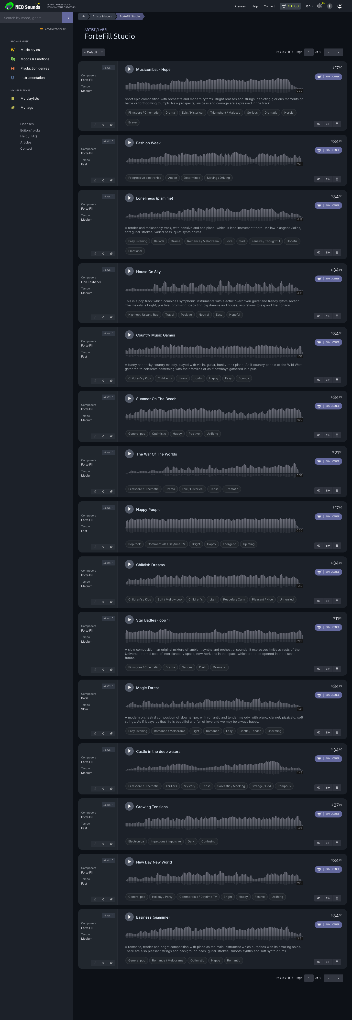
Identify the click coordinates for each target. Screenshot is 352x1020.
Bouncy (244, 378)
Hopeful (292, 241)
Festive (260, 897)
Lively (183, 378)
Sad (242, 241)
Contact (26, 148)
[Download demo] (336, 123)
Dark (202, 667)
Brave (132, 122)
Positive (186, 314)
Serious (252, 112)
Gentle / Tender (250, 731)
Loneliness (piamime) (154, 198)
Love (229, 241)
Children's (165, 378)
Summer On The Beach (156, 398)
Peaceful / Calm (234, 599)
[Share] (103, 125)
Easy (219, 314)
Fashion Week (148, 143)
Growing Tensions (152, 806)
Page (299, 52)
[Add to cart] (328, 76)
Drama (170, 112)
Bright (196, 544)
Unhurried (287, 599)
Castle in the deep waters (158, 751)
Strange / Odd (261, 786)
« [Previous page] (329, 52)
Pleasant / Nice (262, 599)
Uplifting (212, 433)
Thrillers (171, 786)
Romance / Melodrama (203, 241)
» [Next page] (338, 52)
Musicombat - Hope (153, 69)
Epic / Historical (192, 112)
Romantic (212, 731)
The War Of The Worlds (156, 454)
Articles (26, 142)
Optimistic (159, 433)
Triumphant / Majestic (225, 112)
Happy (213, 378)
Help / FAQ (28, 136)
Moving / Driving (218, 178)
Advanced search (56, 29)
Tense (214, 489)
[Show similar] (318, 123)
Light (212, 599)
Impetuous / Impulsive (166, 841)
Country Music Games (155, 335)
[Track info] (95, 125)
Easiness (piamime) (153, 917)
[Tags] (111, 125)
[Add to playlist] (327, 123)
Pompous (284, 786)
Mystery (189, 786)
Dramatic (270, 112)
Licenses (27, 124)
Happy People (148, 509)
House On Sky (148, 271)
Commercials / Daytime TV (166, 544)
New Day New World (154, 862)
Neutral (204, 314)
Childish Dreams (150, 565)
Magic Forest (147, 687)
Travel (169, 314)
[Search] (67, 17)
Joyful (198, 378)
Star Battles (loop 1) (153, 620)
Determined (192, 178)
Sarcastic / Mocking (231, 786)
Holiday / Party (162, 897)
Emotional (135, 251)
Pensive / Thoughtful (266, 241)
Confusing (208, 841)
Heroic (289, 112)
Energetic (229, 544)
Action (172, 178)
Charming (274, 731)
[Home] (82, 16)
